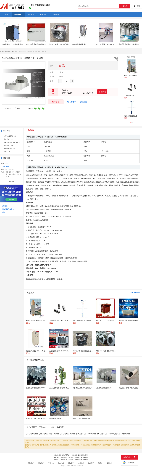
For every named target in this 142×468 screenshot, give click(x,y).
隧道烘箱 (14, 52)
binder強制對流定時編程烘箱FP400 (36, 44)
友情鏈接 (110, 463)
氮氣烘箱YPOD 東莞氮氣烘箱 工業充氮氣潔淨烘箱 (18, 44)
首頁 (1, 52)
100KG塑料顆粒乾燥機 (79, 44)
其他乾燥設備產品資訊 (61, 455)
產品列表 (7, 52)
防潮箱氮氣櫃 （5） (10, 148)
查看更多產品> (135, 293)
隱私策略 (71, 463)
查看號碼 (102, 92)
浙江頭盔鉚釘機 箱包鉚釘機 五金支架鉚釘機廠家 (64, 388)
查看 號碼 (6, 166)
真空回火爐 (43, 434)
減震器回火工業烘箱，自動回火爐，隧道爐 (74, 457)
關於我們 (31, 463)
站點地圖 (61, 463)
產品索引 (5, 206)
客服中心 (51, 463)
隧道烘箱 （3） (8, 139)
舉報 (17, 108)
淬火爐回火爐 (102, 434)
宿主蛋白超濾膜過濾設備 (103, 388)
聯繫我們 (41, 463)
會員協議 (81, 463)
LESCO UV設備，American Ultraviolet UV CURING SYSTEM (114, 44)
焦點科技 (73, 465)
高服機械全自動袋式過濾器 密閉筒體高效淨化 (87, 388)
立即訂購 (83, 102)
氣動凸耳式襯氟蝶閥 (55, 418)
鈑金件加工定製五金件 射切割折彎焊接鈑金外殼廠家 (43, 418)
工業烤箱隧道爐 (114, 434)
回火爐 (72, 434)
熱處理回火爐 (81, 434)
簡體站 (100, 463)
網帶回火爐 (92, 434)
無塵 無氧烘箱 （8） (10, 136)
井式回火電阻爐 (32, 434)
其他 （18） (7, 151)
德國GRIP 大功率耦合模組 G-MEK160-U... (86, 418)
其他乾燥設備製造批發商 (80, 455)
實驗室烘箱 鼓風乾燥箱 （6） (13, 142)
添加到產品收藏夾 (8, 209)
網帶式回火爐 (54, 434)
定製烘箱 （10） (9, 145)
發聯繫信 (55, 102)
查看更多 (11, 181)
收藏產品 (7, 108)
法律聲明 (91, 463)
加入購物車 (71, 102)
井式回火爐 (64, 434)
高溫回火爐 (126, 434)
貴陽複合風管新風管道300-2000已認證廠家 (39, 388)
